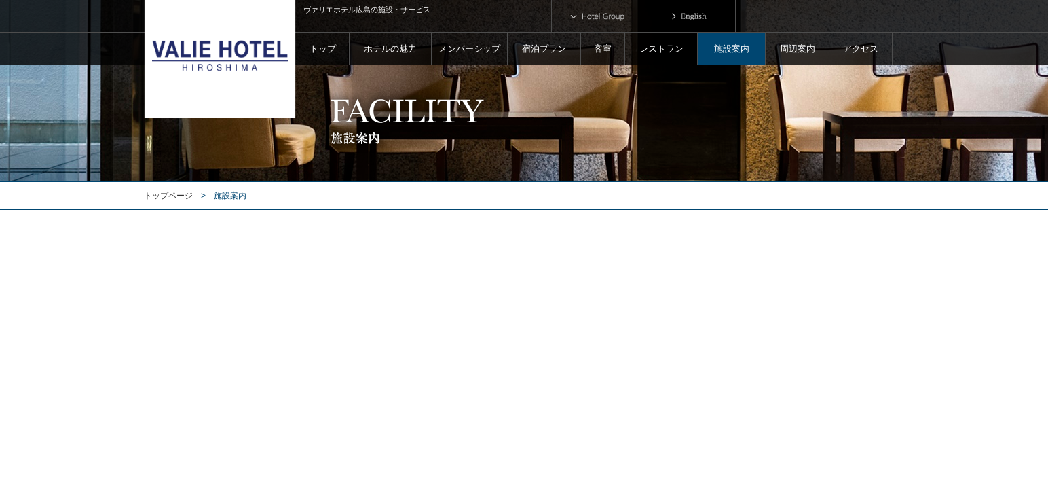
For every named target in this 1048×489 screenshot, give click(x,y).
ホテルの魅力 (390, 48)
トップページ (168, 195)
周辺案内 (797, 48)
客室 (603, 48)
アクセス (860, 48)
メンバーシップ (469, 48)
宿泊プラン (544, 48)
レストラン (661, 48)
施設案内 (731, 48)
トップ (323, 48)
